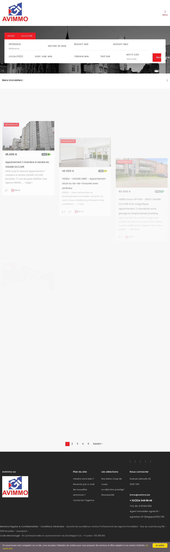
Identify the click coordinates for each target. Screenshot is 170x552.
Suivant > (98, 443)
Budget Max (120, 44)
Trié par (105, 56)
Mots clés (132, 54)
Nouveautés (107, 494)
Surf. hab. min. (44, 56)
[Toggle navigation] (165, 12)
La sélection (112, 489)
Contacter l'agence (83, 500)
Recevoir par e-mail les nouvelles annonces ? (83, 489)
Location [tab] (26, 35)
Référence (15, 44)
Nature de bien (57, 45)
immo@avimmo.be (140, 494)
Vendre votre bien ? (83, 478)
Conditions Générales (52, 526)
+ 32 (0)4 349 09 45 (141, 500)
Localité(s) (16, 56)
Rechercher (158, 57)
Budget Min (81, 44)
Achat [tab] (11, 35)
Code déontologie (10, 535)
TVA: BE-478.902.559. (141, 506)
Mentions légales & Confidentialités (19, 526)
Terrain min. (81, 56)
